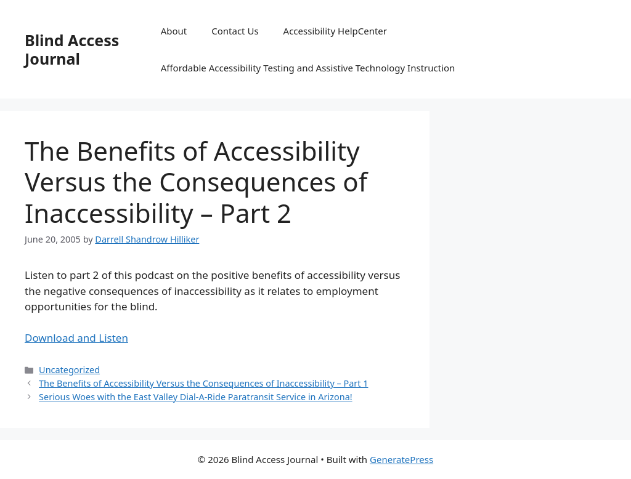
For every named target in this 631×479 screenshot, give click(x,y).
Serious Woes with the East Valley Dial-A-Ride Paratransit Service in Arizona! (195, 397)
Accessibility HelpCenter (335, 31)
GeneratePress (401, 459)
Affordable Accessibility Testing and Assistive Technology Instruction (308, 68)
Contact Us (234, 31)
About (174, 31)
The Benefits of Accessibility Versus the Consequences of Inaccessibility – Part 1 (203, 383)
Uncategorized (69, 370)
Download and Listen (76, 338)
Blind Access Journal (72, 49)
